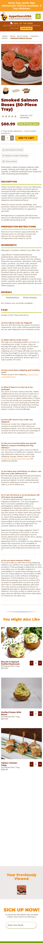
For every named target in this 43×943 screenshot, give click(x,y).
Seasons (34, 36)
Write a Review (30, 297)
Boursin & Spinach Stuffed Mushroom (10, 663)
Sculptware (7, 915)
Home (4, 36)
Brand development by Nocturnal (14, 941)
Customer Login (9, 893)
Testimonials (8, 911)
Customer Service (10, 880)
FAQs (4, 876)
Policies (5, 902)
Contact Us (7, 907)
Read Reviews (12, 297)
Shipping (6, 898)
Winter (5, 38)
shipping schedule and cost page (15, 459)
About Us (6, 871)
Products (6, 867)
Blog (4, 889)
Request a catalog (10, 885)
